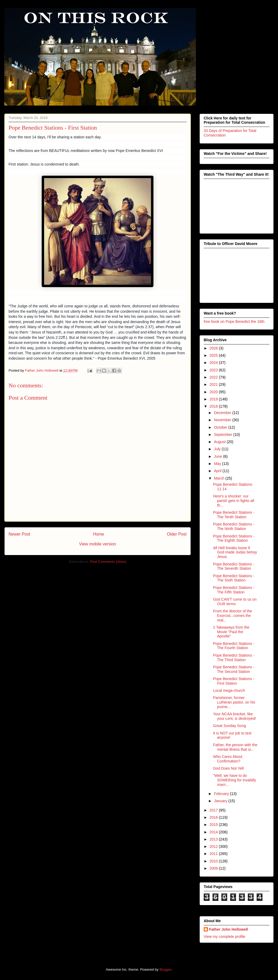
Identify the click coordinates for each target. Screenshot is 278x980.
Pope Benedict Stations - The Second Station (233, 669)
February (222, 794)
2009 (214, 868)
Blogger (165, 969)
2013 (214, 839)
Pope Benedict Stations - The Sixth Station (233, 578)
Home (98, 534)
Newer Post (19, 534)
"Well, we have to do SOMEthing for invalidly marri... (234, 780)
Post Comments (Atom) (108, 562)
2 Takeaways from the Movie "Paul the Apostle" (231, 631)
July (218, 449)
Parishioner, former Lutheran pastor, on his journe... (234, 702)
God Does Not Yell (228, 768)
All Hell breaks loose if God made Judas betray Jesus (235, 552)
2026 (214, 348)
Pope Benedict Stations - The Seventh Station (233, 566)
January (221, 801)
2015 (214, 824)
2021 (214, 384)
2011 (214, 854)
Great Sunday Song (229, 726)
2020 (214, 392)
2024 (214, 362)
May (218, 463)
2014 (214, 832)
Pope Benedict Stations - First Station (233, 681)
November (223, 420)
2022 (214, 377)
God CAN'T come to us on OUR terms (235, 601)
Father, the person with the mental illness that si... (235, 747)
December (223, 413)
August (220, 442)
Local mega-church (229, 690)
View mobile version (97, 544)
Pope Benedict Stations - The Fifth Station (233, 589)
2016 (214, 817)
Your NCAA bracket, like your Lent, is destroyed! (234, 716)
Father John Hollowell (228, 929)
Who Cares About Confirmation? (227, 758)
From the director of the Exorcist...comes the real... (232, 615)
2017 (214, 810)
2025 (214, 355)
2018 (214, 406)
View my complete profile (224, 936)
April (218, 471)
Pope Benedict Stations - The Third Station (233, 657)
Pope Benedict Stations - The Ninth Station (233, 526)
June (218, 456)
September (223, 434)
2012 (214, 846)
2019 (214, 399)
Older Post (177, 534)
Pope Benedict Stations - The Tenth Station (233, 514)
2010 (214, 861)
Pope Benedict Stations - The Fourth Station (233, 645)
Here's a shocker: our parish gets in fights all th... (233, 500)
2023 (214, 370)
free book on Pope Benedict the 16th (234, 321)
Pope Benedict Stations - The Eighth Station (233, 538)
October (221, 427)
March (219, 478)
